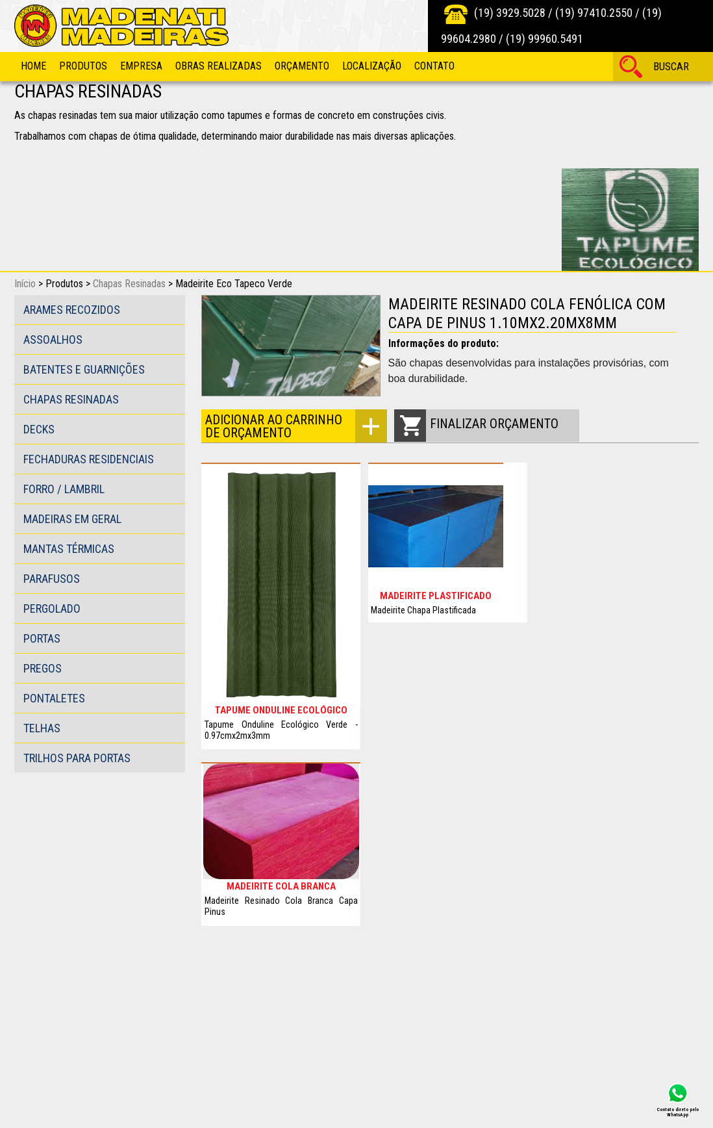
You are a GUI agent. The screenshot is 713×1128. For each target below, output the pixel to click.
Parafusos (51, 578)
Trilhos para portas (77, 758)
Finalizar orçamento (494, 423)
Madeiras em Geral (72, 519)
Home (33, 66)
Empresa (141, 66)
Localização (371, 66)
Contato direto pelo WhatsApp (678, 1112)
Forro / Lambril (64, 489)
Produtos (83, 66)
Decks (39, 429)
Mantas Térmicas (68, 549)
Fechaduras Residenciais (88, 459)
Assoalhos (52, 339)
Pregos (42, 668)
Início (25, 283)
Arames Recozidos (71, 309)
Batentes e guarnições (84, 369)
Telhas (41, 728)
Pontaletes (54, 698)
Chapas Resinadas (129, 283)
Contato (434, 66)
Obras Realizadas (218, 66)
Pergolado (52, 608)
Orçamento (302, 66)
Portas (41, 638)
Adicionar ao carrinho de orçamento (273, 426)
